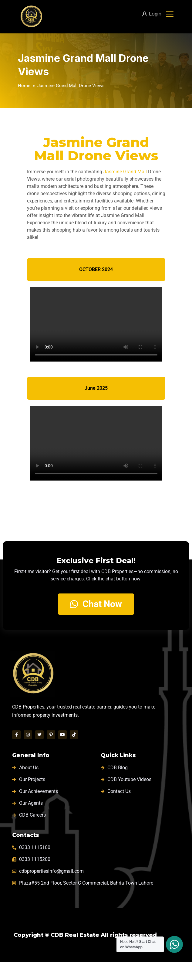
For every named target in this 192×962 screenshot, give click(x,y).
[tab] (96, 269)
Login (151, 14)
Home (24, 85)
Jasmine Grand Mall (125, 172)
